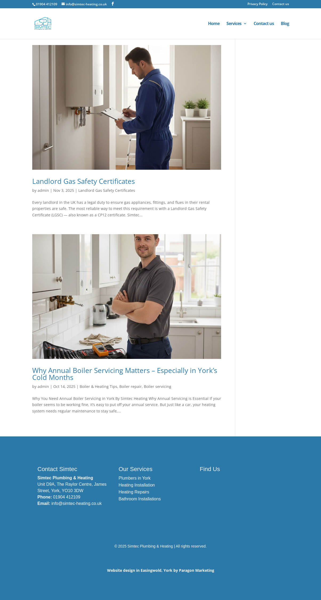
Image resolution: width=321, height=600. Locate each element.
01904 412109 (66, 497)
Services (233, 24)
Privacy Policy (257, 4)
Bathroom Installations (140, 499)
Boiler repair (130, 386)
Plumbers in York (135, 478)
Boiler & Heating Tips (98, 386)
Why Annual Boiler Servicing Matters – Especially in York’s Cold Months (124, 374)
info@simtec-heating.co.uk (76, 503)
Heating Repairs (134, 492)
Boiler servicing (157, 386)
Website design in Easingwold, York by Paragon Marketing (160, 570)
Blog (285, 24)
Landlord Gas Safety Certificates (83, 181)
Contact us (280, 4)
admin (43, 190)
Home (214, 24)
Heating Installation (137, 485)
